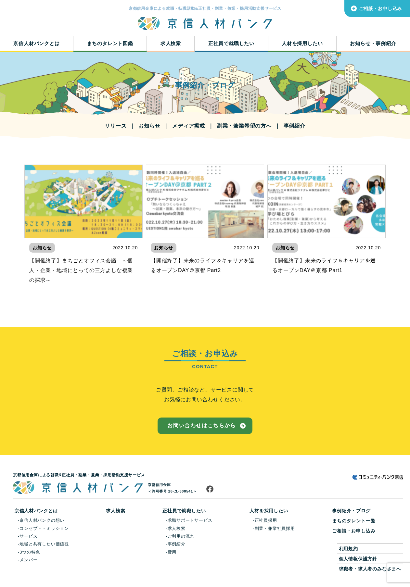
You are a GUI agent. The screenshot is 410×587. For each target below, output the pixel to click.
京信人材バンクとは (36, 43)
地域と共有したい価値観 (44, 544)
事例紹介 (294, 126)
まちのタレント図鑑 (110, 43)
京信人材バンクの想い (41, 520)
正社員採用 (266, 520)
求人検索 (170, 43)
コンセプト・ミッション (44, 528)
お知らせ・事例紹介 (373, 43)
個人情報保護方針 (358, 558)
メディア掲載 (188, 126)
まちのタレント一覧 (353, 520)
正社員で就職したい (231, 43)
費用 (172, 552)
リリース (115, 126)
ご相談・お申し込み (380, 8)
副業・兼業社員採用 (275, 528)
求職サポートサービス (190, 520)
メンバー (28, 559)
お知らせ (149, 126)
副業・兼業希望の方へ (244, 126)
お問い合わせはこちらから (201, 425)
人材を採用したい (302, 43)
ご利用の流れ (181, 536)
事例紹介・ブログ (351, 510)
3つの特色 (29, 552)
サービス (28, 536)
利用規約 (348, 548)
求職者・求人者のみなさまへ (370, 568)
